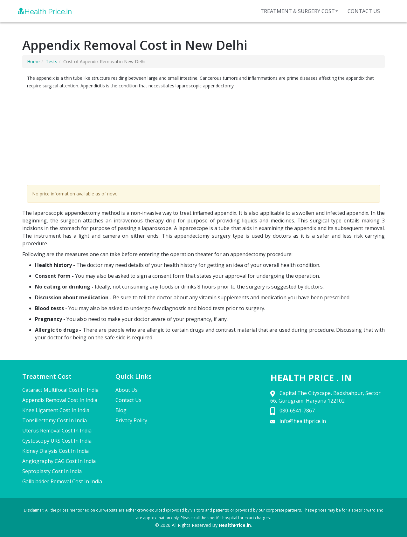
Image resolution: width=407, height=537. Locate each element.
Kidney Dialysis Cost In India (55, 450)
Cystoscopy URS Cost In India (57, 440)
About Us (126, 389)
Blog (121, 410)
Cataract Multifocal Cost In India (60, 389)
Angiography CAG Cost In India (59, 461)
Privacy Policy (131, 420)
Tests (51, 61)
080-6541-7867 (297, 410)
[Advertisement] (203, 137)
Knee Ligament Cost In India (55, 410)
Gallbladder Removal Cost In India (62, 481)
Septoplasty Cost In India (52, 471)
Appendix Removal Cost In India (59, 400)
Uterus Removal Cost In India (57, 430)
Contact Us (364, 11)
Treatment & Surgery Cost (299, 11)
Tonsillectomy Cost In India (54, 420)
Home (33, 61)
